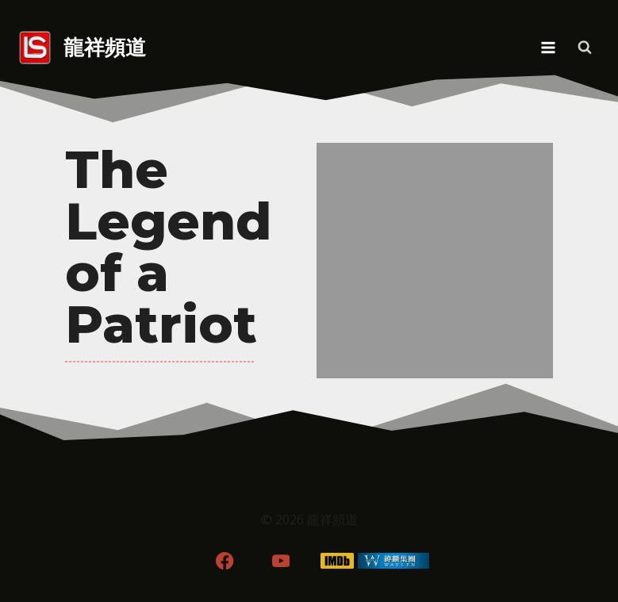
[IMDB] (337, 561)
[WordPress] (393, 561)
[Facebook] (225, 561)
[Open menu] (547, 47)
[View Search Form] (584, 47)
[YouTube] (281, 561)
